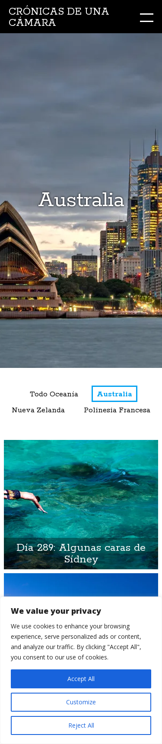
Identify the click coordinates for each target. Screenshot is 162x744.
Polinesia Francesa (117, 410)
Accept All (81, 679)
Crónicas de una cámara (59, 17)
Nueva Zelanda (38, 410)
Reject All (81, 725)
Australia (114, 394)
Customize (81, 702)
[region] (81, 670)
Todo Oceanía (54, 394)
